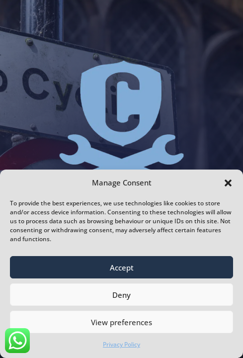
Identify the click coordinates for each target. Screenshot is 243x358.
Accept (122, 267)
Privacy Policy (121, 344)
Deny (121, 295)
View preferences (121, 322)
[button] (228, 183)
